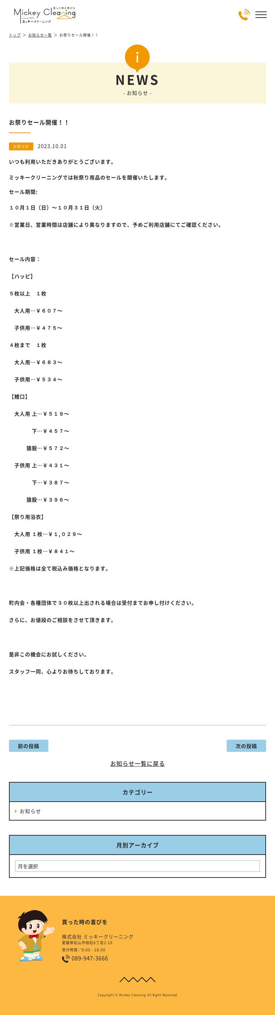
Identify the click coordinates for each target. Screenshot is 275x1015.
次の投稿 (246, 745)
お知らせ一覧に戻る (137, 763)
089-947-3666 (90, 958)
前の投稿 (28, 745)
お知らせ (30, 811)
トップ (15, 35)
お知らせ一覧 (40, 35)
